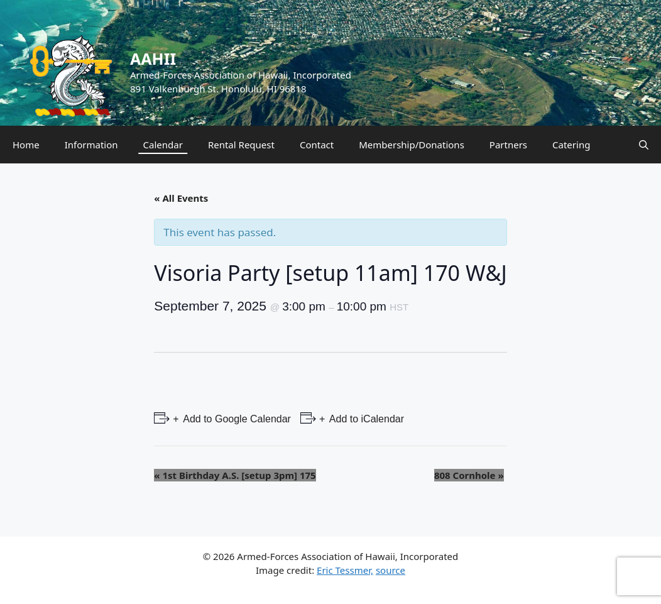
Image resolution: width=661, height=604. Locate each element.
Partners (508, 144)
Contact (317, 144)
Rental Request (241, 144)
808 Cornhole (469, 475)
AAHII (153, 58)
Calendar (163, 144)
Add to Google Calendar (236, 419)
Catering (571, 144)
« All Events (181, 198)
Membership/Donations (411, 144)
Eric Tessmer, (345, 570)
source (390, 570)
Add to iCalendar (365, 419)
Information (91, 144)
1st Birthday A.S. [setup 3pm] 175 (234, 475)
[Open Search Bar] (643, 144)
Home (26, 144)
